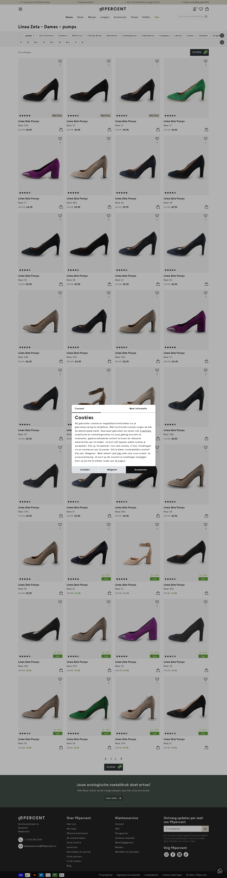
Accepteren (140, 469)
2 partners (145, 431)
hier (119, 453)
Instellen (85, 469)
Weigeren (112, 469)
